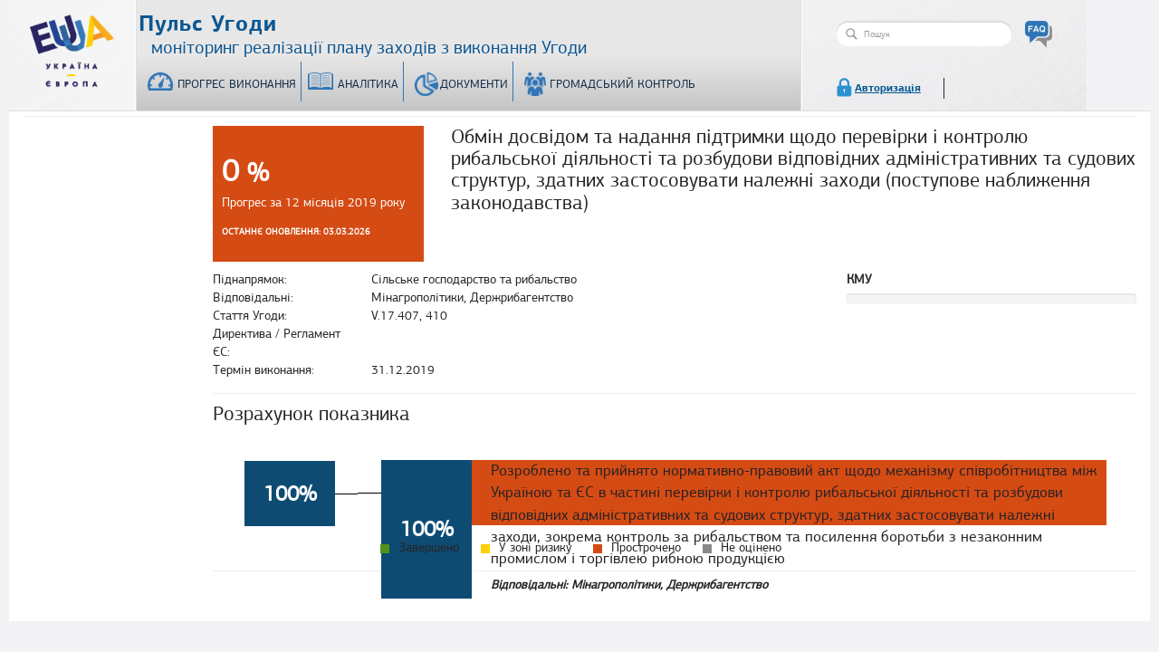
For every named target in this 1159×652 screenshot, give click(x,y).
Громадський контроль (622, 84)
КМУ (859, 279)
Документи (474, 84)
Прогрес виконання (236, 84)
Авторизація (888, 88)
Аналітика (368, 84)
